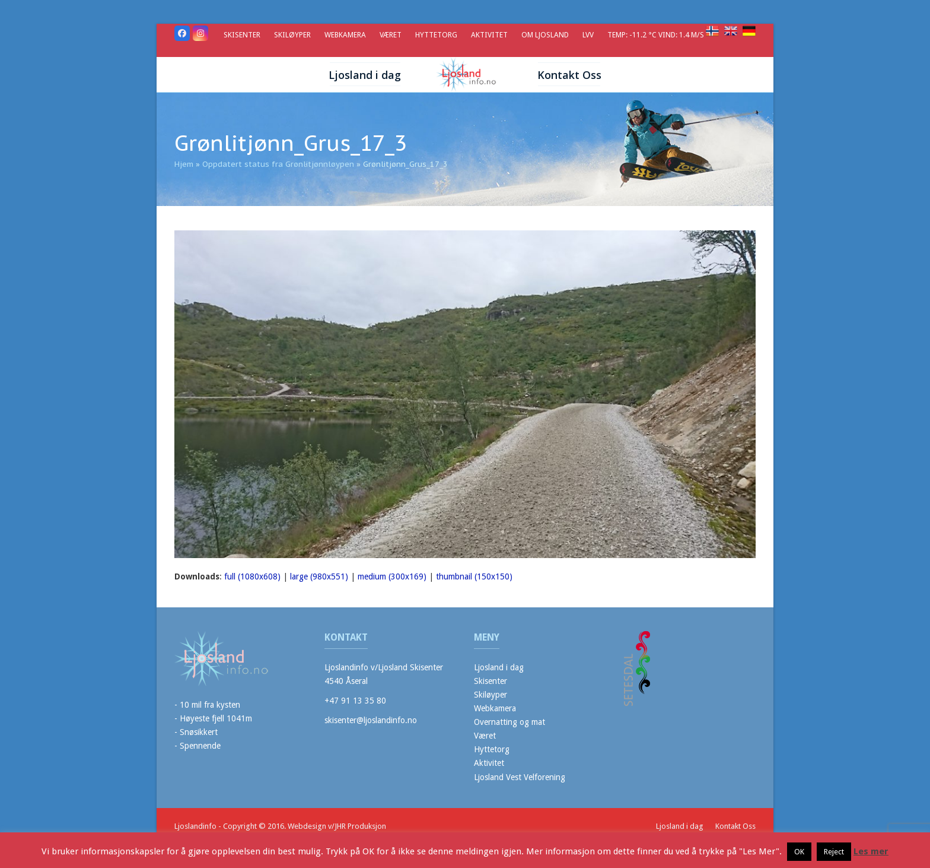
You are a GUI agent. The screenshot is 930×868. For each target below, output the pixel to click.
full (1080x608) (252, 576)
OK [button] (799, 851)
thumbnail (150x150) (474, 576)
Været (485, 735)
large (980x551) (319, 576)
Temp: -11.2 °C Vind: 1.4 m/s (656, 34)
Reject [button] (834, 851)
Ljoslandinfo (195, 826)
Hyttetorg (491, 749)
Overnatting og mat (509, 722)
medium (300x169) (392, 576)
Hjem (183, 164)
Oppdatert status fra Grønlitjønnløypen (278, 164)
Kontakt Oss (735, 826)
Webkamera (495, 708)
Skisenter (490, 681)
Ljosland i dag (499, 667)
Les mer (870, 851)
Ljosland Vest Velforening (519, 777)
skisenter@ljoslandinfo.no (370, 720)
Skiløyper (490, 694)
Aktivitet (489, 763)
